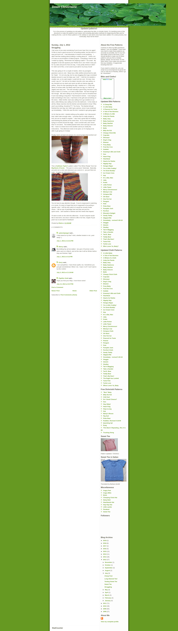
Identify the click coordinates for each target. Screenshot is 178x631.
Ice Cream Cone (108, 173)
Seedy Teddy (107, 215)
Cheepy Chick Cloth (110, 274)
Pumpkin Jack (108, 208)
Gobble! (106, 149)
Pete (104, 204)
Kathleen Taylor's (62, 166)
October (108, 565)
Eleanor (106, 142)
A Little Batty (107, 107)
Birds (105, 495)
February (108, 598)
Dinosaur (106, 137)
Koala (105, 182)
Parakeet (106, 509)
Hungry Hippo (108, 166)
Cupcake (106, 135)
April (107, 592)
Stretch (105, 225)
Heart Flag (106, 156)
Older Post (93, 291)
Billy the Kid (107, 130)
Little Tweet (107, 187)
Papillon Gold (63, 278)
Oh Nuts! (106, 196)
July (106, 573)
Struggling (108, 587)
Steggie (106, 223)
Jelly (104, 180)
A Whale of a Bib (109, 114)
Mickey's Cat (107, 192)
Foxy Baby (107, 145)
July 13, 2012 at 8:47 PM (65, 284)
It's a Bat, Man (108, 178)
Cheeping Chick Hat (110, 497)
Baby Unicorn (108, 126)
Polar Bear (107, 206)
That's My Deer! (108, 239)
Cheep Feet (108, 576)
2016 (105, 549)
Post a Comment (57, 287)
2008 (105, 611)
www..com (107, 79)
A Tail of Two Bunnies (110, 111)
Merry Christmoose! (110, 189)
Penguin (106, 201)
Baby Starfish (108, 123)
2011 (105, 603)
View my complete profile (110, 621)
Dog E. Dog (107, 140)
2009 (105, 609)
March (107, 595)
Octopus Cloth (108, 331)
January (108, 600)
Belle (105, 128)
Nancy (61, 246)
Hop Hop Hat (107, 505)
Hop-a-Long (107, 409)
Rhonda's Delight (109, 213)
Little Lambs (107, 507)
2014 (105, 554)
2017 (105, 546)
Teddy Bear (107, 237)
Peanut (105, 340)
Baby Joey (107, 119)
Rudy (105, 425)
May (106, 590)
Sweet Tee (106, 512)
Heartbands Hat (108, 502)
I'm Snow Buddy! (109, 170)
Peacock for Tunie (109, 338)
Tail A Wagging (108, 230)
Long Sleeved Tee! (110, 579)
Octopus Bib (107, 194)
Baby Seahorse (108, 121)
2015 (105, 551)
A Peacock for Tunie (110, 109)
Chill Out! (106, 397)
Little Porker (107, 185)
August (107, 570)
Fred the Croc (108, 147)
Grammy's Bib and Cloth (111, 152)
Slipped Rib (107, 218)
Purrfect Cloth (108, 350)
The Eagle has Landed (111, 378)
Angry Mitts (107, 493)
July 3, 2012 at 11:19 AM (65, 272)
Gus (104, 154)
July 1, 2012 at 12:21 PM (65, 241)
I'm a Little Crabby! (109, 168)
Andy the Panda (108, 116)
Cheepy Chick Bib (109, 133)
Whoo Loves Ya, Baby (111, 385)
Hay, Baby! (107, 404)
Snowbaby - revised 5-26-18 (113, 220)
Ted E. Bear (107, 234)
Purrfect (106, 211)
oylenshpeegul (64, 233)
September (109, 568)
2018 (105, 543)
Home (74, 291)
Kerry (61, 262)
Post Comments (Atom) (69, 295)
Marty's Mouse (108, 413)
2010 (105, 606)
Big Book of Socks (58, 168)
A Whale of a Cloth (109, 258)
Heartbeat (106, 159)
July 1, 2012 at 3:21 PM (64, 256)
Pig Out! (106, 416)
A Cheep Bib (107, 104)
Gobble (105, 291)
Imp (104, 175)
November (108, 562)
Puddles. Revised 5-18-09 (112, 421)
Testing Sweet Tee (110, 581)
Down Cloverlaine (64, 7)
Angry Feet (107, 490)
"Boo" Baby (107, 392)
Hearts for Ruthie (109, 161)
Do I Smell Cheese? (110, 399)
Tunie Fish (106, 241)
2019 (105, 540)
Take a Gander (108, 232)
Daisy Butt (106, 500)
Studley (106, 227)
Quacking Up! (108, 423)
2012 (105, 559)
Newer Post (56, 291)
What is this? (107, 98)
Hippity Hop (107, 163)
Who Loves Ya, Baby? (111, 246)
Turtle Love (107, 244)
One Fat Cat (107, 199)
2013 (105, 557)
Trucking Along (108, 432)
